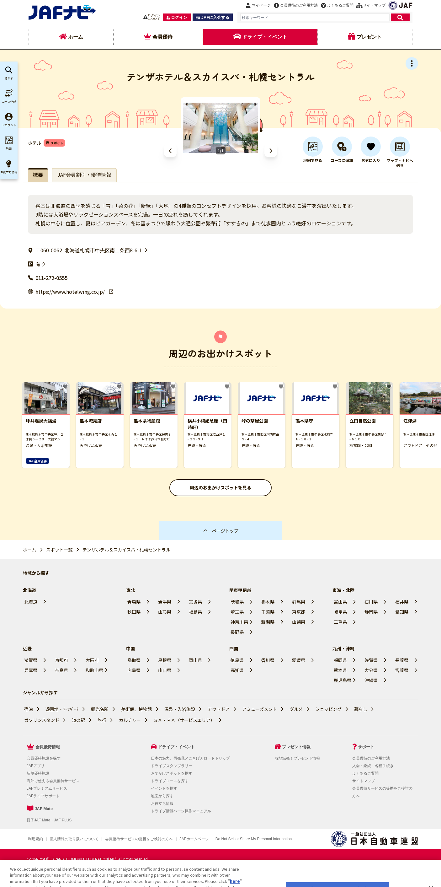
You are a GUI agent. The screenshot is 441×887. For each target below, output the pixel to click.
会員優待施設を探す (44, 758)
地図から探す (162, 796)
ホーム (29, 549)
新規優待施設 (38, 773)
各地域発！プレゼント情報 (297, 758)
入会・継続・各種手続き (373, 766)
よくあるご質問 (365, 773)
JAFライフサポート (43, 796)
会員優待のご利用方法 (371, 758)
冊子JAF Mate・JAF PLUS (49, 820)
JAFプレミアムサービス (47, 788)
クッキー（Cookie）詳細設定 (240, 839)
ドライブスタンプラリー (171, 766)
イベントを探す (164, 788)
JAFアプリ (36, 766)
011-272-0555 (47, 278)
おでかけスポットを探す (171, 773)
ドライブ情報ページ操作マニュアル (181, 811)
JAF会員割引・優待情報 (84, 174)
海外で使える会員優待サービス (53, 781)
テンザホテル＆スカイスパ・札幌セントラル (126, 549)
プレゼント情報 (296, 747)
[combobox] (315, 17)
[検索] (400, 17)
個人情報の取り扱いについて (74, 839)
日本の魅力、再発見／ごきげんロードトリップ (190, 758)
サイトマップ (363, 781)
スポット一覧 (59, 549)
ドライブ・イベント (176, 747)
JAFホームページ (194, 839)
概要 (38, 174)
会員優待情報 (47, 747)
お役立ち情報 (162, 803)
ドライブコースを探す (170, 781)
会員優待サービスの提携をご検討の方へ (139, 839)
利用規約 (35, 839)
